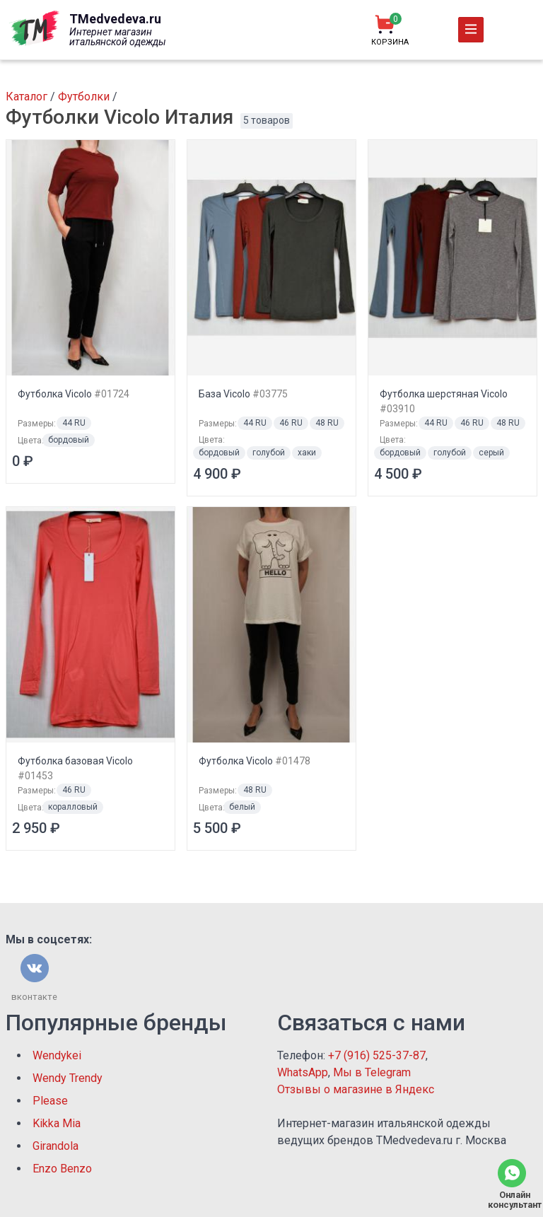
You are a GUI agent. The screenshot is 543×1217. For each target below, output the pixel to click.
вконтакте (34, 996)
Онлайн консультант (512, 1199)
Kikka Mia (57, 1123)
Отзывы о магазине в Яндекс (355, 1089)
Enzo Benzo (62, 1168)
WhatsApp (302, 1072)
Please (50, 1100)
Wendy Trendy (68, 1078)
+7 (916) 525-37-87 (377, 1055)
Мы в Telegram (372, 1072)
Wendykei (57, 1055)
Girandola (55, 1146)
